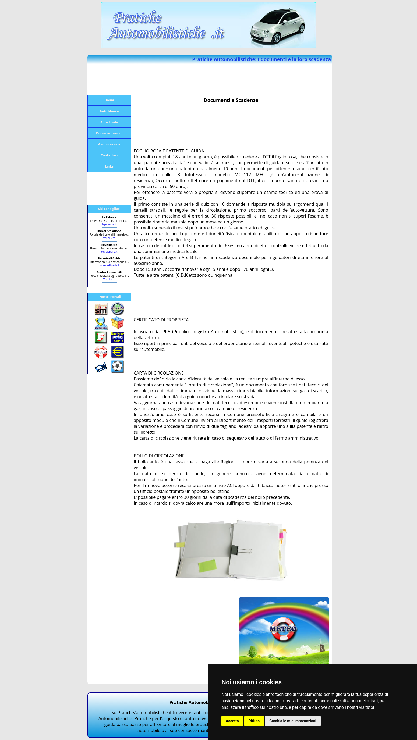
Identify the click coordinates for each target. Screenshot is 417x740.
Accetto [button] (232, 721)
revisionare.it (109, 252)
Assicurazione (109, 144)
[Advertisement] (109, 79)
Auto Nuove (109, 111)
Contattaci (109, 155)
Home (109, 100)
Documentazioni (109, 133)
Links (109, 166)
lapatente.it (109, 224)
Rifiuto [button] (254, 721)
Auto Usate (109, 122)
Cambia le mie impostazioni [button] (292, 721)
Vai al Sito (109, 238)
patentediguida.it (109, 265)
